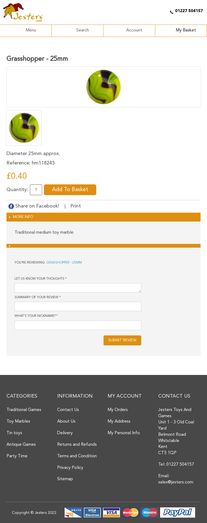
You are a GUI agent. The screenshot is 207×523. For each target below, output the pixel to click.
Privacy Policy (70, 468)
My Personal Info (124, 433)
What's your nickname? (35, 316)
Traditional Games (23, 410)
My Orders (118, 410)
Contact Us (68, 410)
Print (75, 206)
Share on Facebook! (34, 206)
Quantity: (17, 189)
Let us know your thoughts (39, 278)
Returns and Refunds (77, 445)
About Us (66, 421)
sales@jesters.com (175, 482)
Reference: (18, 163)
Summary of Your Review (36, 297)
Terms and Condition (77, 456)
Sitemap (65, 479)
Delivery (65, 433)
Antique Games (21, 445)
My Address (119, 421)
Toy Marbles (18, 421)
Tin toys (14, 433)
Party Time (16, 456)
